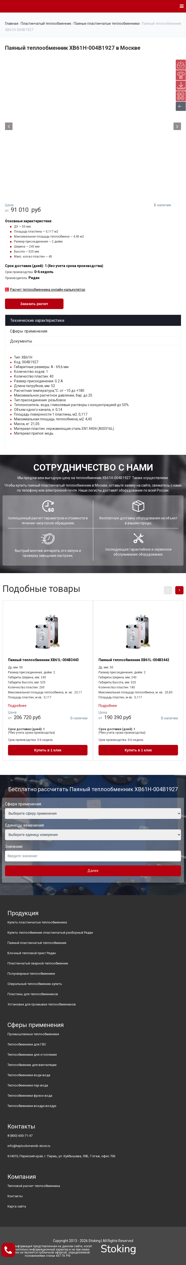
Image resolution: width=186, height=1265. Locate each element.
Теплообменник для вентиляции (32, 1065)
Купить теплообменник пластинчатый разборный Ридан (50, 932)
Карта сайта (17, 1206)
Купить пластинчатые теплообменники (37, 922)
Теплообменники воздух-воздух (32, 1106)
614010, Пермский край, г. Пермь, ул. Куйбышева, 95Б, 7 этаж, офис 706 (61, 1156)
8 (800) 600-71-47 (20, 1135)
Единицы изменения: (24, 825)
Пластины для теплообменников (33, 994)
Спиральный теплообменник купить (35, 984)
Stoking (94, 1241)
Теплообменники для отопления (32, 1054)
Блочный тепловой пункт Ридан (32, 953)
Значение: (14, 846)
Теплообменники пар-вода (28, 1085)
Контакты (15, 1196)
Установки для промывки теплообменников (42, 1004)
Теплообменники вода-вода (29, 1075)
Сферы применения (28, 331)
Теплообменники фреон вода (30, 1095)
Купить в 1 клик (48, 750)
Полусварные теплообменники (31, 973)
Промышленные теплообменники (33, 1034)
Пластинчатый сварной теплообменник (38, 963)
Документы (21, 341)
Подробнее (17, 706)
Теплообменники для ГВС (27, 1044)
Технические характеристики (37, 320)
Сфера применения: (23, 804)
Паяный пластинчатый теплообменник (37, 943)
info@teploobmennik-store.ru (29, 1146)
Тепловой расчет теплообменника (34, 1186)
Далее (93, 871)
